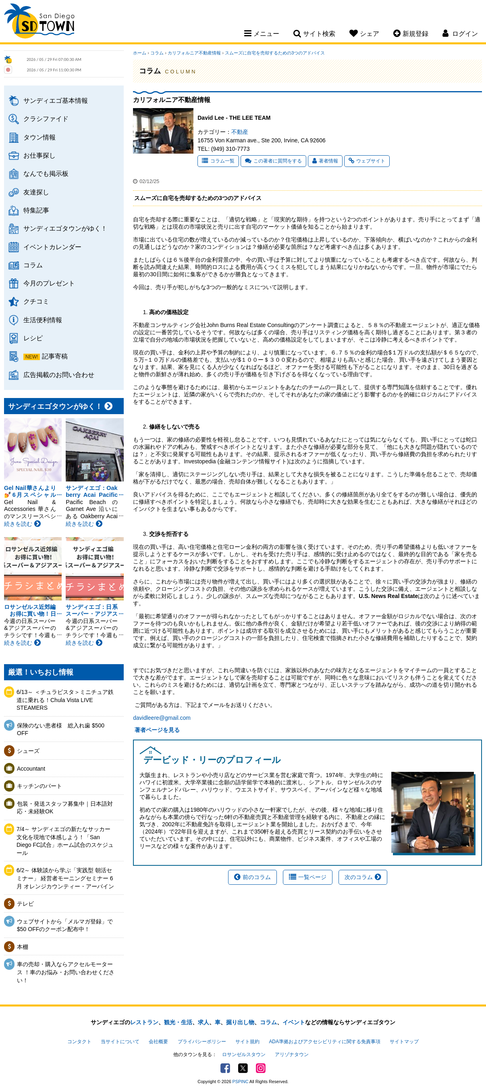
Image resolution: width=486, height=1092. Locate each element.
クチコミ (36, 301)
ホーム (139, 52)
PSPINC (241, 1081)
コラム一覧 (218, 161)
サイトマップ (404, 1041)
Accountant (31, 768)
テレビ (25, 903)
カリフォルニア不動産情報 (194, 52)
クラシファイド (46, 118)
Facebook (225, 1068)
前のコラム (252, 877)
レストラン (144, 1022)
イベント (293, 1022)
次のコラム (363, 877)
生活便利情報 (42, 319)
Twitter (243, 1068)
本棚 (22, 947)
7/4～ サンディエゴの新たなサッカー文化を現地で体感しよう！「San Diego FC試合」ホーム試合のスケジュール (65, 841)
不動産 (239, 132)
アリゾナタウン (292, 1054)
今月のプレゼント (49, 283)
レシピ (33, 338)
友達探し (36, 192)
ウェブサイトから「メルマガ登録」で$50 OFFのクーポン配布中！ (65, 925)
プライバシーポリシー (202, 1041)
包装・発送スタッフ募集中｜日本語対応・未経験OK (65, 807)
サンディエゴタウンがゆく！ (65, 228)
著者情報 (325, 161)
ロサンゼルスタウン (244, 1054)
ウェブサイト (367, 161)
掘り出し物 (240, 1022)
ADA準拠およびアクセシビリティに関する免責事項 (324, 1041)
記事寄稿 (55, 356)
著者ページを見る (156, 730)
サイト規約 (247, 1041)
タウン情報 (39, 137)
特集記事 (36, 210)
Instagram (261, 1068)
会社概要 (158, 1041)
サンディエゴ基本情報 (55, 100)
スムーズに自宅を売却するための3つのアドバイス (275, 52)
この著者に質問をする (273, 161)
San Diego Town (39, 22)
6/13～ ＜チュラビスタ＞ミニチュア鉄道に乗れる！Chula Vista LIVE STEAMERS (65, 700)
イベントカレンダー (52, 246)
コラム (33, 265)
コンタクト (79, 1041)
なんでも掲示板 (46, 173)
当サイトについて (120, 1041)
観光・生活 (178, 1022)
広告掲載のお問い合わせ (58, 374)
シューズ (28, 751)
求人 (203, 1022)
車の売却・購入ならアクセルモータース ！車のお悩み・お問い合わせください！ (65, 972)
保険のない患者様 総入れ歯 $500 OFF (60, 729)
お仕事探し (39, 155)
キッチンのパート (39, 786)
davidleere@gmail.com (162, 718)
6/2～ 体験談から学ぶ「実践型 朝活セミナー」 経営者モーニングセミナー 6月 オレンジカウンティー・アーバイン (65, 878)
